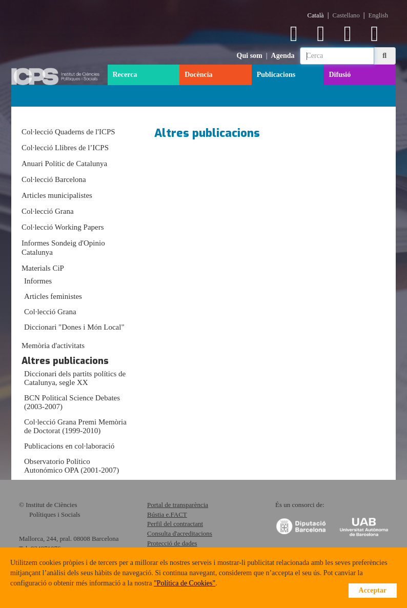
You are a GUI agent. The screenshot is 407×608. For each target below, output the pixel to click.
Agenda (283, 55)
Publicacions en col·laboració (69, 446)
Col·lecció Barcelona (54, 179)
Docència (198, 74)
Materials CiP (43, 268)
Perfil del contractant (175, 524)
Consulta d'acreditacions (179, 533)
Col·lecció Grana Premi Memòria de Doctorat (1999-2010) (75, 426)
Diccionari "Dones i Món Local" (74, 327)
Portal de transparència (177, 505)
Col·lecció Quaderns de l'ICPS (68, 132)
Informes (38, 281)
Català (316, 15)
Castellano (346, 15)
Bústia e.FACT (167, 514)
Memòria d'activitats (53, 345)
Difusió (340, 74)
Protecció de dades (172, 543)
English (378, 15)
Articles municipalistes (57, 195)
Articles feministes (53, 296)
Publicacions (276, 74)
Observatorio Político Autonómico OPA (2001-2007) (71, 465)
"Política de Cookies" (184, 583)
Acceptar (372, 590)
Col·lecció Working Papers (63, 227)
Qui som (249, 55)
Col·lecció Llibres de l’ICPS (65, 148)
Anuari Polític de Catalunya (64, 163)
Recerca (125, 74)
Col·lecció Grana (48, 211)
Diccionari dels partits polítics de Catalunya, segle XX (75, 378)
